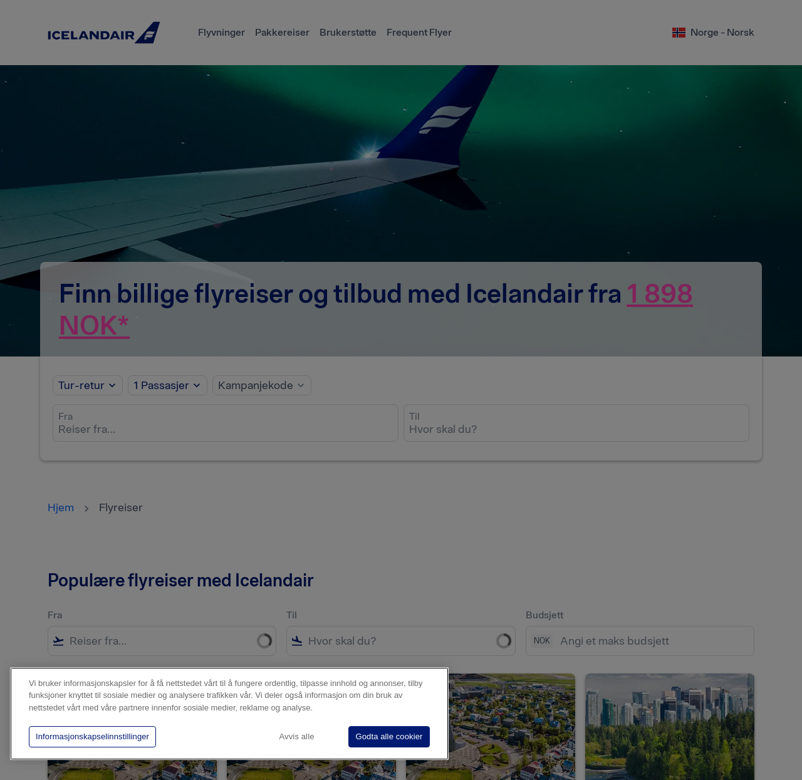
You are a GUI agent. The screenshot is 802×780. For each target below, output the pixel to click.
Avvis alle (297, 736)
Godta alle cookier (388, 736)
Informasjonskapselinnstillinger (92, 736)
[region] (229, 713)
